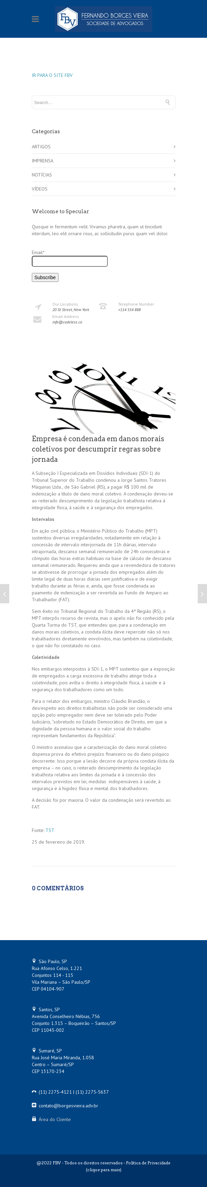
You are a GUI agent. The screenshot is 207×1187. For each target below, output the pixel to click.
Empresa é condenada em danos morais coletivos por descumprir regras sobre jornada (98, 449)
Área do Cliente (55, 1119)
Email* (70, 258)
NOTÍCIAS (42, 175)
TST (50, 830)
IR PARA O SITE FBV (52, 75)
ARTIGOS (41, 147)
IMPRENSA (42, 161)
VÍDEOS (40, 189)
